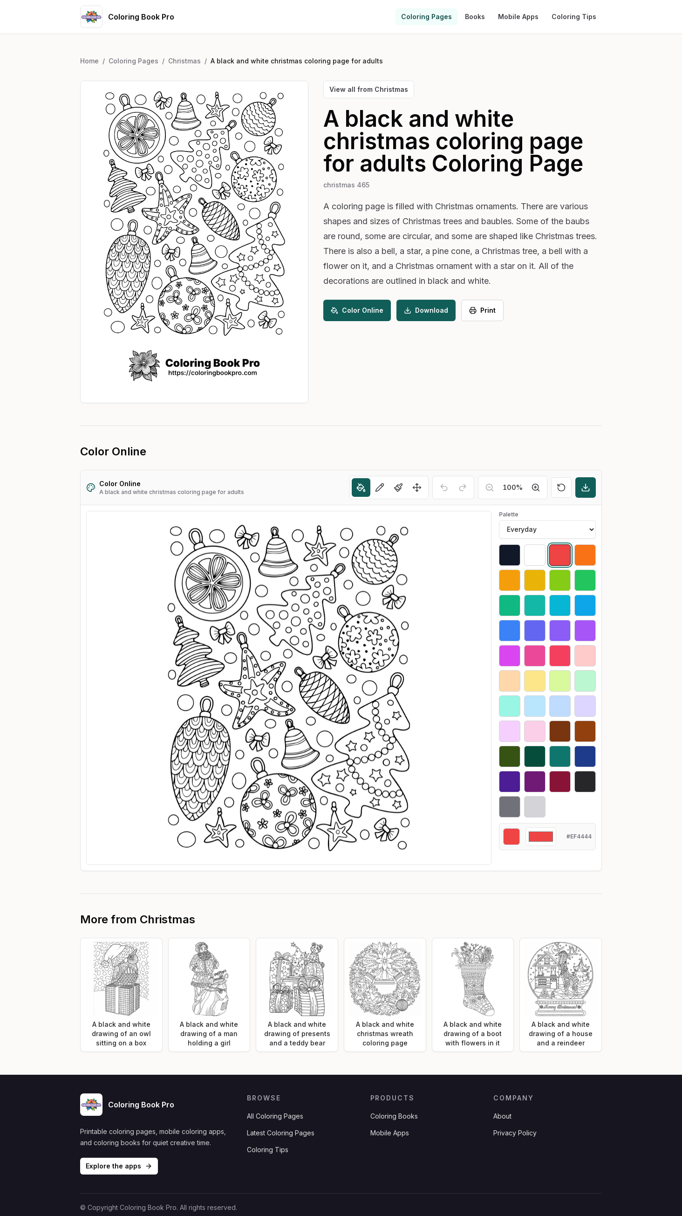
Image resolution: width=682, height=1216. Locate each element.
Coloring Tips (574, 17)
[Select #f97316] (585, 555)
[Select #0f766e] (560, 756)
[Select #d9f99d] (560, 681)
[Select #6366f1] (535, 630)
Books (475, 17)
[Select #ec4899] (535, 655)
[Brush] (398, 487)
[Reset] (561, 487)
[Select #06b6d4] (560, 605)
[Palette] (547, 529)
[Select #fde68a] (535, 681)
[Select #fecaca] (585, 655)
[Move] (417, 487)
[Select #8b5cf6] (560, 630)
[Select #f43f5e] (560, 655)
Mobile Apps (518, 17)
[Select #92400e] (585, 731)
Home (89, 61)
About (502, 1116)
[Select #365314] (509, 756)
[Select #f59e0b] (509, 580)
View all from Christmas (368, 89)
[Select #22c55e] (585, 580)
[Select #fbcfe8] (535, 731)
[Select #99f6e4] (509, 706)
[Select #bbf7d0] (585, 681)
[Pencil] (379, 487)
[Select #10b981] (509, 605)
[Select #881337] (560, 781)
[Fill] (361, 487)
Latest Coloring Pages (280, 1133)
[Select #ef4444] (560, 555)
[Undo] (444, 487)
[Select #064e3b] (535, 756)
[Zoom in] (535, 487)
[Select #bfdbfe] (560, 706)
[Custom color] (540, 836)
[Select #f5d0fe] (509, 731)
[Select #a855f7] (585, 630)
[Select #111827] (509, 555)
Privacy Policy (515, 1133)
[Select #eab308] (535, 580)
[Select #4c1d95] (509, 781)
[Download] (585, 487)
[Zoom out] (489, 487)
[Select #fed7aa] (509, 681)
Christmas (184, 61)
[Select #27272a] (585, 781)
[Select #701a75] (535, 781)
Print (482, 310)
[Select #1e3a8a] (585, 756)
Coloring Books (394, 1116)
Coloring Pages (426, 17)
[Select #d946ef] (509, 655)
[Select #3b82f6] (509, 630)
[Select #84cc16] (560, 580)
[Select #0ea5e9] (585, 605)
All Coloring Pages (275, 1116)
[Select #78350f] (560, 731)
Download (426, 310)
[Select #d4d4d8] (535, 807)
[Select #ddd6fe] (585, 706)
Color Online (357, 310)
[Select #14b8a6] (535, 605)
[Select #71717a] (509, 807)
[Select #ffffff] (535, 555)
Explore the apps (119, 1166)
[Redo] (462, 487)
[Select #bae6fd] (535, 706)
